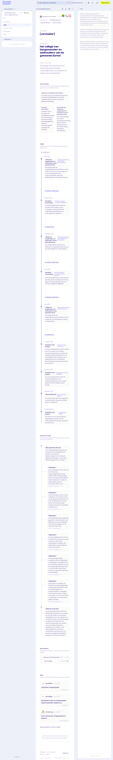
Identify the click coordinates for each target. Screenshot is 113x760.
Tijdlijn (5, 25)
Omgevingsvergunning (55, 20)
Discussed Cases (51, 752)
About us (48, 754)
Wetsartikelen (6, 31)
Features (42, 754)
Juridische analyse (7, 28)
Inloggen (16, 757)
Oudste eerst (45, 152)
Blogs (4, 34)
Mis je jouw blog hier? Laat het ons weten (50, 727)
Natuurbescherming (45, 22)
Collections (42, 752)
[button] (3, 14)
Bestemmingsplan (57, 22)
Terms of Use (47, 758)
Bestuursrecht (43, 20)
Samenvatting (6, 22)
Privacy (41, 758)
